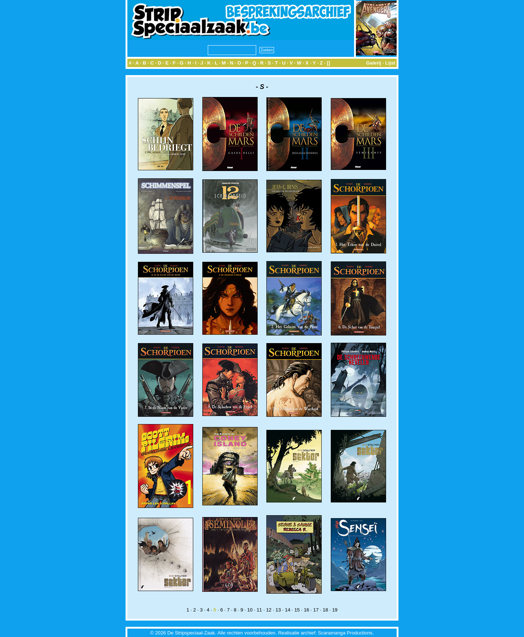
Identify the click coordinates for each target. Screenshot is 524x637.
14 (287, 610)
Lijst (390, 63)
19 (335, 610)
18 (325, 610)
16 (306, 610)
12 (268, 610)
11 (259, 610)
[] (328, 63)
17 (316, 610)
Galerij (373, 63)
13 (278, 610)
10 (250, 610)
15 (297, 610)
